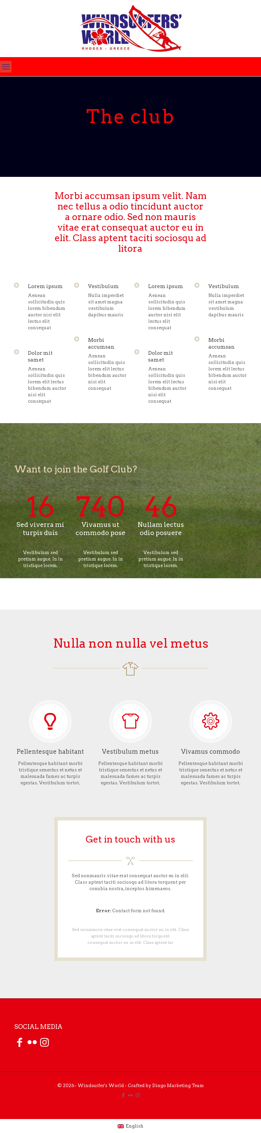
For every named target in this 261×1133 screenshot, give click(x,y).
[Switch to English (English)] (130, 1126)
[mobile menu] (6, 66)
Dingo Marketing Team (178, 1085)
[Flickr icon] (130, 1095)
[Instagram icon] (137, 1095)
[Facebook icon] (123, 1095)
